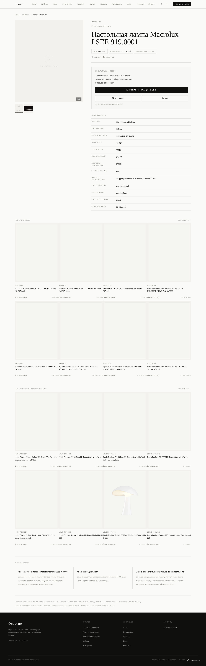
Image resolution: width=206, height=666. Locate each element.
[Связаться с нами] (194, 660)
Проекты (140, 4)
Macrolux (25, 15)
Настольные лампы (144, 51)
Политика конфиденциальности (163, 660)
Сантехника (67, 4)
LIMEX (17, 15)
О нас (125, 627)
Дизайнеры (117, 4)
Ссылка (96, 57)
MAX (165, 98)
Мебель (44, 4)
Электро (80, 4)
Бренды (103, 4)
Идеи (129, 4)
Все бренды (87, 645)
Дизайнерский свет (91, 627)
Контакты (127, 645)
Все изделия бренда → (102, 27)
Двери (92, 4)
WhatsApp (23, 641)
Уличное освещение (91, 636)
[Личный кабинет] (167, 4)
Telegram (108, 57)
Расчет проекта (182, 4)
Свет (34, 4)
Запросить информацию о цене (141, 90)
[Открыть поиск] (162, 4)
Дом (55, 4)
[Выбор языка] (151, 4)
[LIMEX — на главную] (19, 4)
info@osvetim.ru (170, 627)
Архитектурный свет (91, 632)
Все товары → (184, 222)
